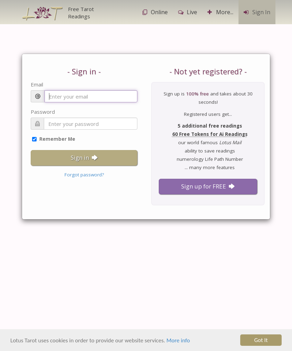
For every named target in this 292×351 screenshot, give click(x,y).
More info (178, 341)
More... (220, 12)
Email (37, 84)
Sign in (84, 157)
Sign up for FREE (208, 186)
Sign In (257, 12)
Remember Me (53, 139)
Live (187, 12)
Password (43, 111)
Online (155, 12)
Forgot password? (84, 175)
